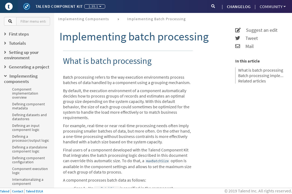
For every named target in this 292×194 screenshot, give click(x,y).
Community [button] (273, 6)
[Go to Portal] (9, 6)
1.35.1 (95, 6)
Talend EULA (34, 191)
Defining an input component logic (26, 127)
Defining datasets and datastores (29, 116)
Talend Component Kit (59, 6)
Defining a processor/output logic (30, 138)
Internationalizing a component (27, 181)
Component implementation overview (25, 93)
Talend (4, 191)
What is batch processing (260, 70)
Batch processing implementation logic (261, 75)
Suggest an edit (256, 30)
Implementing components (83, 18)
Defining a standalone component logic (29, 149)
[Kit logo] (27, 6)
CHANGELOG (239, 6)
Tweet (246, 38)
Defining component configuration (28, 159)
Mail (244, 46)
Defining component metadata (28, 106)
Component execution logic (30, 170)
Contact (17, 191)
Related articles (252, 81)
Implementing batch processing (156, 18)
